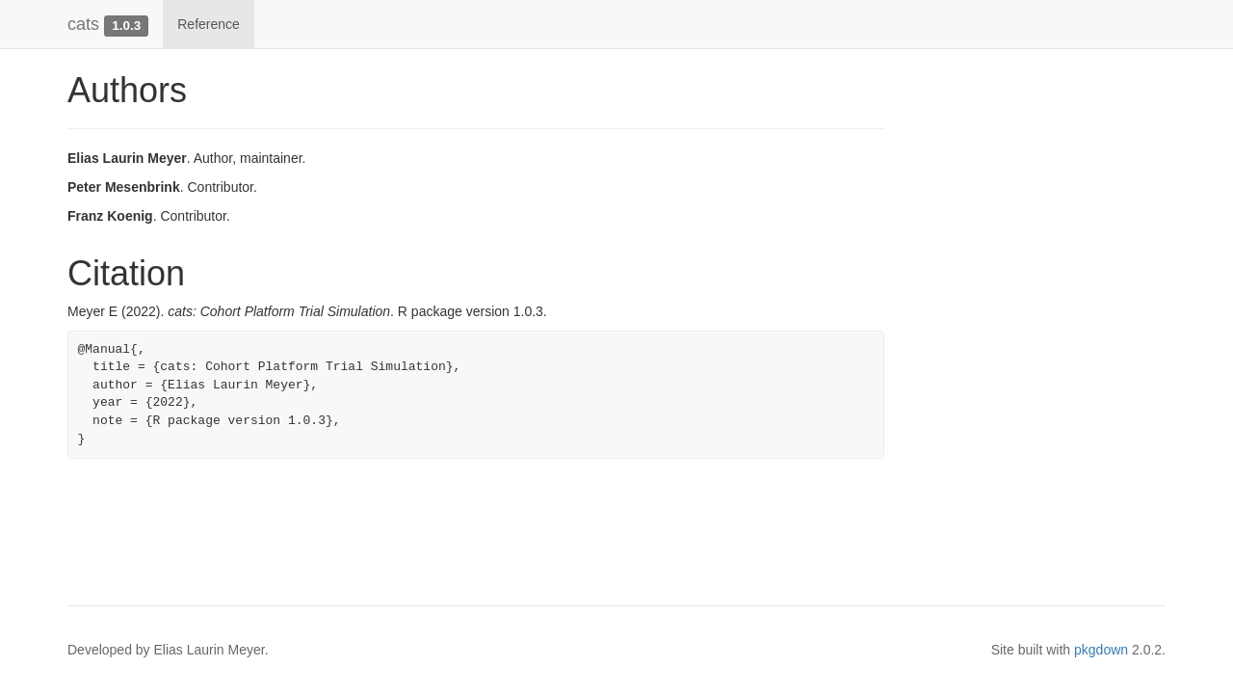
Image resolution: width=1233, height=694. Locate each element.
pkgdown (1101, 649)
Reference (208, 24)
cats (83, 24)
